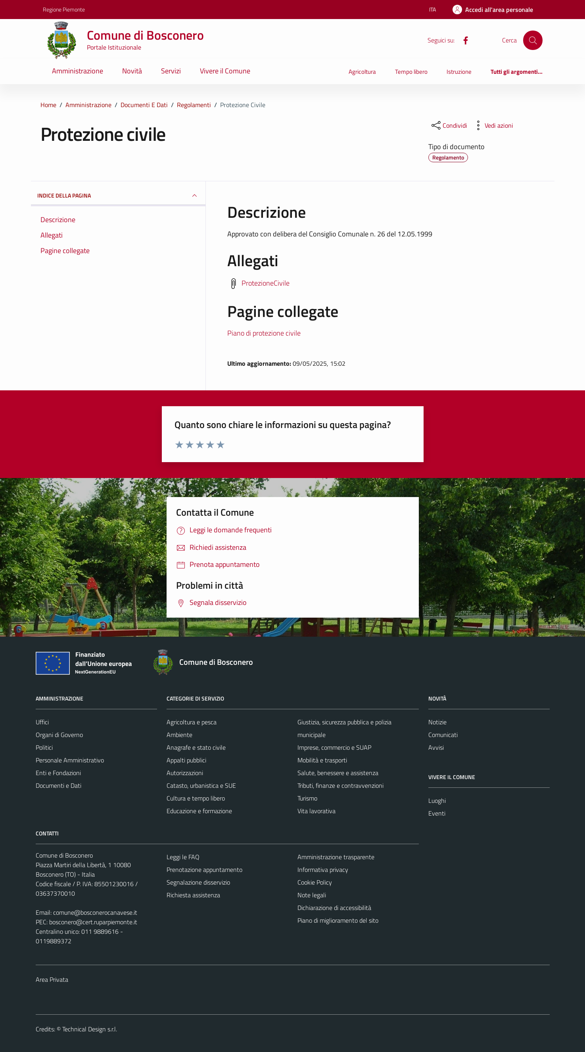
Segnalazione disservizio (198, 882)
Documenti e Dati (58, 785)
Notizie (437, 722)
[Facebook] (462, 39)
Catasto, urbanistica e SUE (201, 785)
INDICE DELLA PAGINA (118, 195)
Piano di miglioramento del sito (337, 920)
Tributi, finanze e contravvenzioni (340, 785)
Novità (132, 70)
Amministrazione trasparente (335, 857)
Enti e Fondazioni (58, 772)
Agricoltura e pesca (192, 722)
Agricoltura (362, 71)
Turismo (307, 798)
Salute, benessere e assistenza (337, 772)
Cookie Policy (314, 882)
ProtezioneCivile (266, 282)
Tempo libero (411, 71)
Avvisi (436, 747)
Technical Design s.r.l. (89, 1029)
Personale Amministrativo (70, 760)
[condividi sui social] (448, 125)
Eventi (436, 813)
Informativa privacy (322, 869)
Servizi (171, 70)
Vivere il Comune (225, 70)
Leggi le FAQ (183, 857)
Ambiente (179, 734)
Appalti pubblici (186, 760)
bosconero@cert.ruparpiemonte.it (93, 922)
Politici (44, 747)
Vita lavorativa (316, 811)
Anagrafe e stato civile (196, 747)
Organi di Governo (59, 734)
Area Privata (52, 979)
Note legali (311, 895)
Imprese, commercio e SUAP (334, 747)
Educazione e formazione (199, 811)
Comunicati (443, 734)
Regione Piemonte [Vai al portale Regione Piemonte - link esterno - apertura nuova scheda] (64, 9)
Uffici (42, 722)
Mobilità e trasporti (322, 760)
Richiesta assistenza (193, 895)
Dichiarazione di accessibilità (334, 907)
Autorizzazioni (185, 772)
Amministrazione (77, 70)
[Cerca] (532, 40)
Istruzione (459, 71)
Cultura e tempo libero (196, 798)
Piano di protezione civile (264, 333)
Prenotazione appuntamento (204, 869)
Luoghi (437, 800)
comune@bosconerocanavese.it (95, 912)
